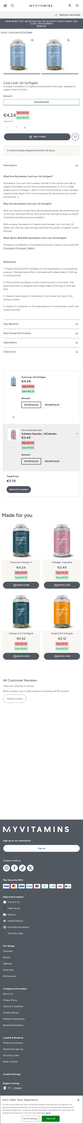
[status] (16, 127)
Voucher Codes (11, 1055)
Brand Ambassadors (13, 1025)
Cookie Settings (12, 1074)
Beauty (6, 957)
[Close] (78, 1100)
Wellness (7, 963)
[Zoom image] (32, 40)
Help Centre (11, 908)
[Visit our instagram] (6, 868)
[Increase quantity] (25, 127)
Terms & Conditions (13, 1006)
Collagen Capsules (62, 562)
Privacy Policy (10, 1000)
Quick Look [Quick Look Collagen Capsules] (62, 585)
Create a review (15, 698)
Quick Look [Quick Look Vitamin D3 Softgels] (62, 656)
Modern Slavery (11, 1012)
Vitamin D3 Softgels (62, 633)
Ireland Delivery (13, 921)
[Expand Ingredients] (41, 342)
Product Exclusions (13, 1042)
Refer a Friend (10, 1061)
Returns (9, 914)
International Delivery (16, 927)
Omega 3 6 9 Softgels (21, 633)
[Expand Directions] (41, 352)
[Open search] (12, 6)
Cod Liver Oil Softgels (20, 32)
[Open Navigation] (5, 5)
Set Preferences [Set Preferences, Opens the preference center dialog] (30, 1119)
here (48, 1113)
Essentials (8, 970)
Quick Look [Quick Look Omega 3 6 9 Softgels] (21, 656)
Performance (9, 976)
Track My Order (13, 933)
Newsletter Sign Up (13, 1049)
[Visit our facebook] (14, 868)
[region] (41, 1109)
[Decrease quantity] (7, 127)
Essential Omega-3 (21, 562)
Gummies (8, 951)
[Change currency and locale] (12, 1088)
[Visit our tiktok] (22, 868)
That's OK (50, 1119)
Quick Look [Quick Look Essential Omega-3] (21, 585)
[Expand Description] (41, 165)
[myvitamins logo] (41, 5)
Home (4, 32)
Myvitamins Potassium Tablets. (19, 248)
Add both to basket (18, 489)
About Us (8, 993)
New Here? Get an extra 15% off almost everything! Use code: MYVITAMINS (41, 23)
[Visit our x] (30, 868)
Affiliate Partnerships (14, 1019)
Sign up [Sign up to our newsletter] (41, 848)
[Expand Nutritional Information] (41, 333)
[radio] (41, 102)
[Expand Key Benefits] (41, 324)
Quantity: (9, 121)
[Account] (70, 6)
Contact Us (11, 902)
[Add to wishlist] (75, 137)
